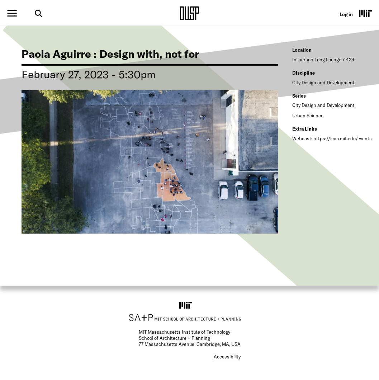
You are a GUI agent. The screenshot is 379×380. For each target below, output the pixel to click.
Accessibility (227, 357)
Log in (346, 14)
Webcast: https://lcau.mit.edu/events (332, 138)
